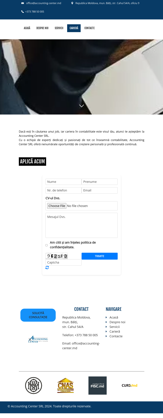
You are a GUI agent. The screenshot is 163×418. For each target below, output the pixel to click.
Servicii (59, 28)
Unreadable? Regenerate (47, 267)
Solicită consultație (38, 315)
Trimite (99, 256)
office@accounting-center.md (43, 3)
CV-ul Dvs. (52, 198)
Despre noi (42, 28)
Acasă (27, 28)
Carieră (74, 28)
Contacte (89, 28)
